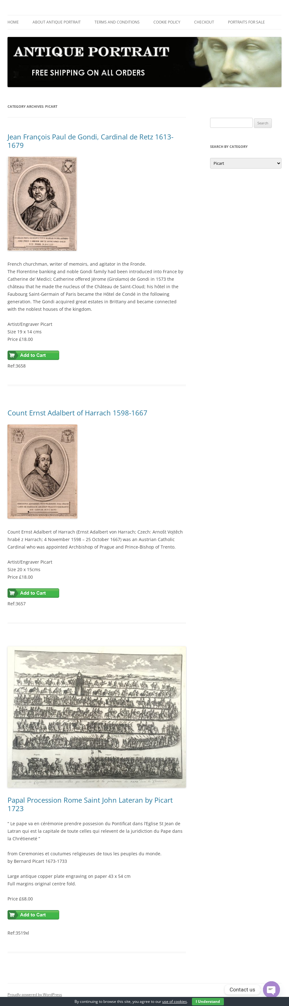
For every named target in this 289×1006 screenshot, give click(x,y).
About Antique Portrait (57, 22)
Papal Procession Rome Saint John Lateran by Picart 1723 (90, 804)
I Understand (208, 1001)
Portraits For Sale (246, 22)
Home (13, 22)
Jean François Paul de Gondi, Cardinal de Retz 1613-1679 (90, 140)
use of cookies (174, 1001)
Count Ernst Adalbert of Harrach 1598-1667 (77, 412)
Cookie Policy (166, 22)
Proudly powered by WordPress (35, 994)
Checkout (204, 22)
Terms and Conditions (117, 22)
